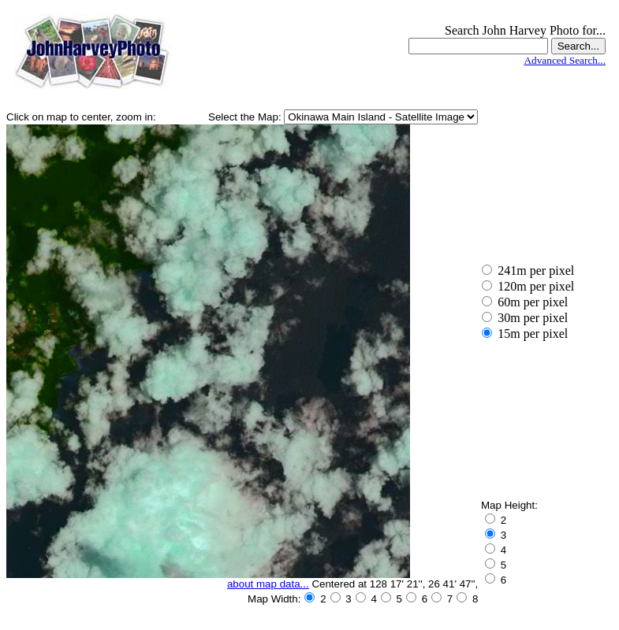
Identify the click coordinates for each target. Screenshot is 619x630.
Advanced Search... (565, 60)
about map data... (268, 584)
